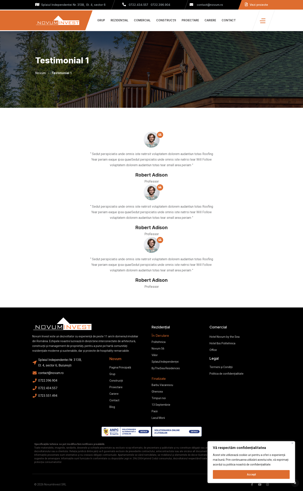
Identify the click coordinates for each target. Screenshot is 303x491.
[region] (251, 462)
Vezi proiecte (256, 4)
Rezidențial (119, 20)
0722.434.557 (138, 4)
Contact (229, 20)
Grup (101, 20)
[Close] (292, 443)
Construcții (166, 20)
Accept (251, 474)
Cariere (210, 20)
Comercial (142, 20)
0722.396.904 (160, 4)
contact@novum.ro (206, 4)
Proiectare (190, 20)
